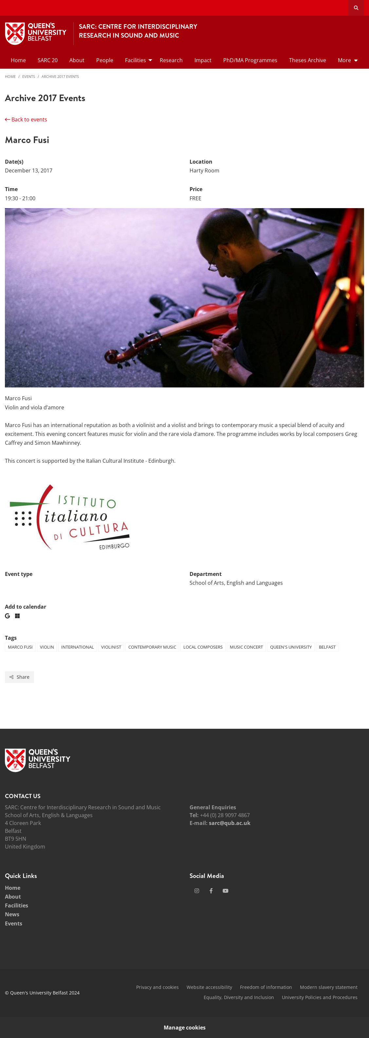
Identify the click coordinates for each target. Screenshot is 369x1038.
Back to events (26, 119)
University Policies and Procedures (320, 997)
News (12, 914)
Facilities (16, 905)
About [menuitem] (76, 60)
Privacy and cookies (157, 987)
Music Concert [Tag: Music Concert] (246, 647)
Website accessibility (209, 987)
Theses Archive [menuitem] (307, 60)
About (13, 896)
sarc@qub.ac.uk (229, 823)
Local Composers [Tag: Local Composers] (203, 647)
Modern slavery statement (329, 987)
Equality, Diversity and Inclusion (239, 997)
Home (10, 76)
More (344, 60)
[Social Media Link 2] (211, 891)
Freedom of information (266, 987)
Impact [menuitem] (203, 60)
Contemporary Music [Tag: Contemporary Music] (152, 647)
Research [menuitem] (171, 60)
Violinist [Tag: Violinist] (111, 647)
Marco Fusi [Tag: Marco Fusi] (20, 647)
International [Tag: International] (77, 647)
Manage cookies (185, 1027)
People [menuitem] (104, 60)
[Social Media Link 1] (197, 891)
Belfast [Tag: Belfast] (327, 647)
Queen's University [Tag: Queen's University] (291, 647)
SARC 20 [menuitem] (48, 60)
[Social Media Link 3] (225, 891)
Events (28, 76)
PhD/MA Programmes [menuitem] (250, 60)
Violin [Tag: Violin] (47, 647)
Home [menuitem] (18, 60)
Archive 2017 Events (60, 76)
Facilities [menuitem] (135, 60)
